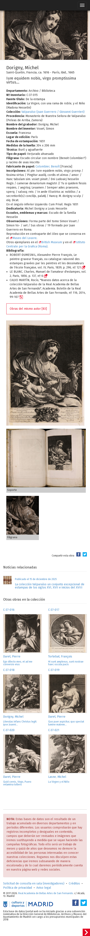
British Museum (50, 242)
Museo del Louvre (23, 238)
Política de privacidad (17, 888)
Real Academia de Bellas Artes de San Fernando (45, 893)
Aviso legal (43, 888)
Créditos (74, 883)
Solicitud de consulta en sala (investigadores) (33, 883)
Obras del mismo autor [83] (28, 309)
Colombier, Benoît (48, 166)
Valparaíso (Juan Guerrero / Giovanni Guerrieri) (53, 112)
